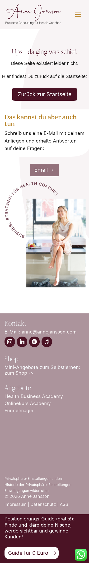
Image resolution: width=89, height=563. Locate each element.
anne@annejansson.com (49, 332)
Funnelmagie (19, 410)
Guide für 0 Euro (28, 553)
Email (41, 170)
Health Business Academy (34, 396)
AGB (64, 504)
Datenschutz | (45, 504)
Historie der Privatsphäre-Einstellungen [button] (38, 484)
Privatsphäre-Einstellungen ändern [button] (34, 478)
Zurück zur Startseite (44, 94)
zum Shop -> (19, 373)
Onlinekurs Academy (28, 403)
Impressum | (17, 504)
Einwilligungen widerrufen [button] (27, 490)
